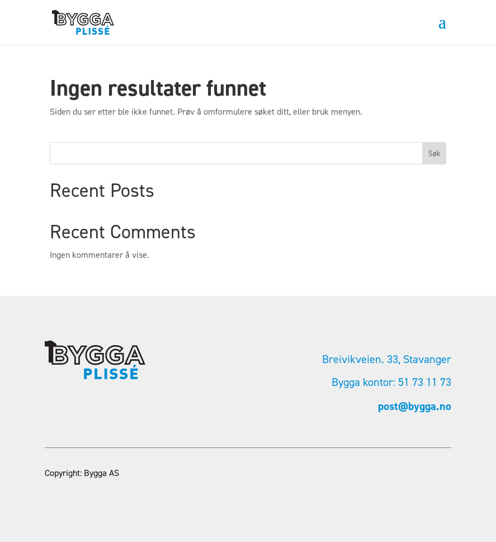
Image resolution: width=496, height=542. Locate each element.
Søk (434, 153)
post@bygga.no (414, 406)
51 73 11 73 (424, 382)
